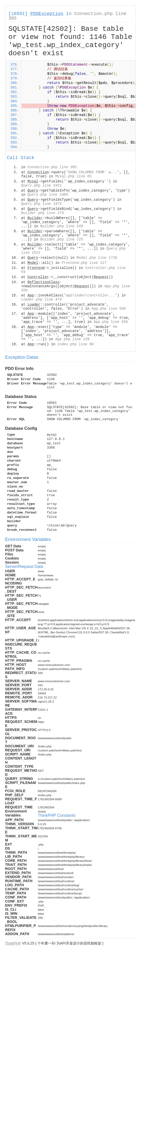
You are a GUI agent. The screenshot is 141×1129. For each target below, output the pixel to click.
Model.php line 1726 (96, 258)
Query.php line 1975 (41, 204)
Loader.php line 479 (41, 299)
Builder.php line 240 (61, 226)
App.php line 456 (111, 322)
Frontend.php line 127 (84, 263)
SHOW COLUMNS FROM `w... (92, 172)
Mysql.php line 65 (73, 176)
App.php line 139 (72, 339)
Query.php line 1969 (47, 195)
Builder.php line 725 (61, 239)
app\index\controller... (90, 295)
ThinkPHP (13, 943)
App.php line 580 (108, 309)
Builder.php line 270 (42, 213)
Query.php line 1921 (41, 185)
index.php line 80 (75, 344)
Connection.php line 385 (51, 167)
